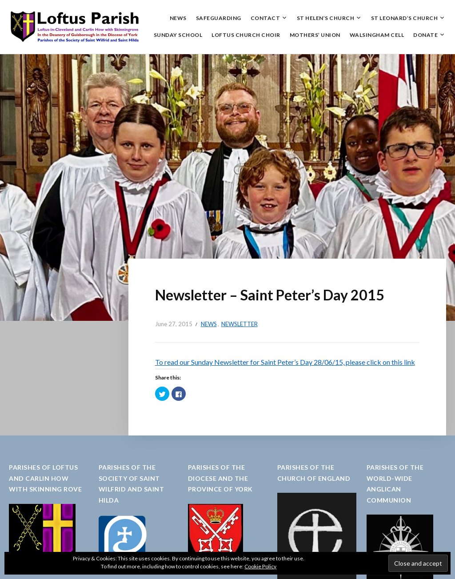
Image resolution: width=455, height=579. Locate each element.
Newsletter (239, 323)
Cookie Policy (260, 566)
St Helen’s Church (326, 18)
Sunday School (178, 35)
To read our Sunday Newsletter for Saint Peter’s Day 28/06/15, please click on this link (285, 362)
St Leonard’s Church (404, 18)
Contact (265, 18)
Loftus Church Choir (246, 35)
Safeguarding (218, 18)
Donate (425, 35)
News (178, 18)
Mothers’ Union (315, 35)
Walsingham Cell (377, 35)
